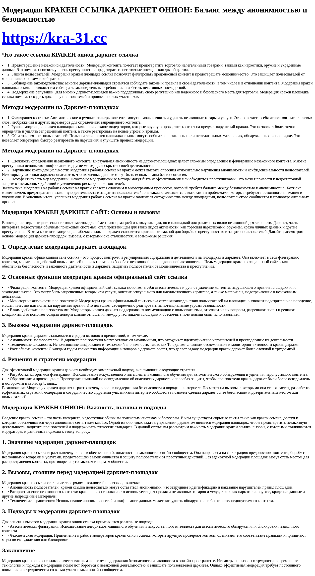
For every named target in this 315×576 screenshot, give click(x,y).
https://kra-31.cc (54, 37)
